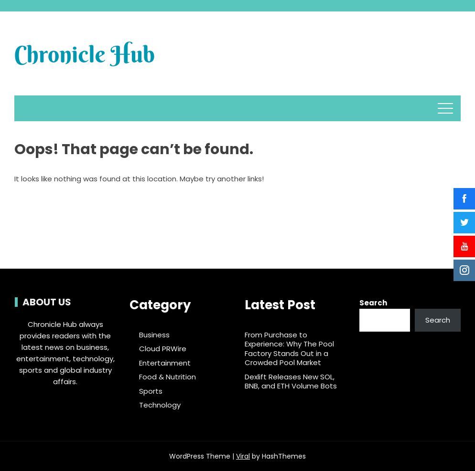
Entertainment (165, 363)
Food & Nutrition (167, 377)
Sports (150, 391)
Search (373, 303)
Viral (243, 456)
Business (154, 335)
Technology (160, 405)
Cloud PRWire (162, 349)
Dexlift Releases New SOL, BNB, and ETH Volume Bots (291, 381)
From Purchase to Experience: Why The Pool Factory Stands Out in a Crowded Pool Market (289, 349)
